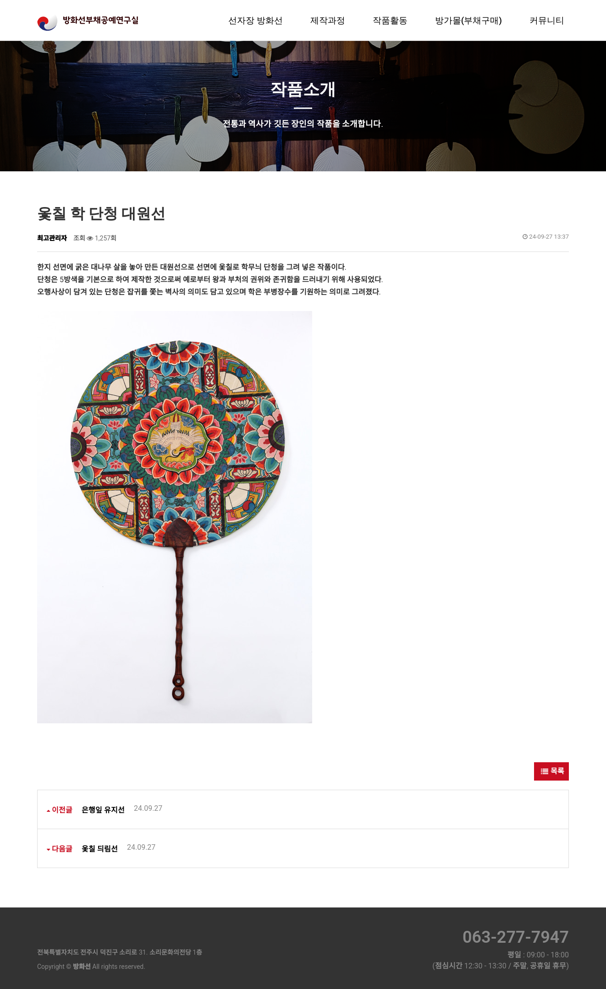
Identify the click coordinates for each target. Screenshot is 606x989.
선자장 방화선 (255, 20)
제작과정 (327, 20)
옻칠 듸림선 (118, 848)
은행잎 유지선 (122, 809)
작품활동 (390, 20)
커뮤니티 (546, 20)
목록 (551, 771)
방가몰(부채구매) (468, 20)
